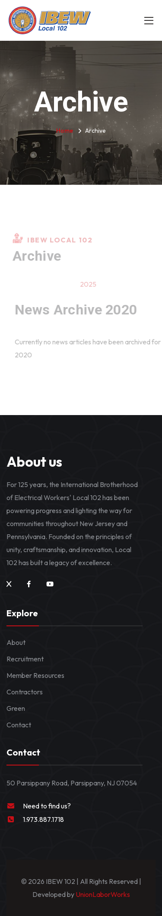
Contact (18, 724)
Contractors (24, 691)
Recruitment (25, 658)
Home (64, 130)
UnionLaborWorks (102, 894)
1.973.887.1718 (43, 819)
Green (15, 708)
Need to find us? (47, 806)
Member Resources (35, 675)
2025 (89, 284)
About (15, 642)
